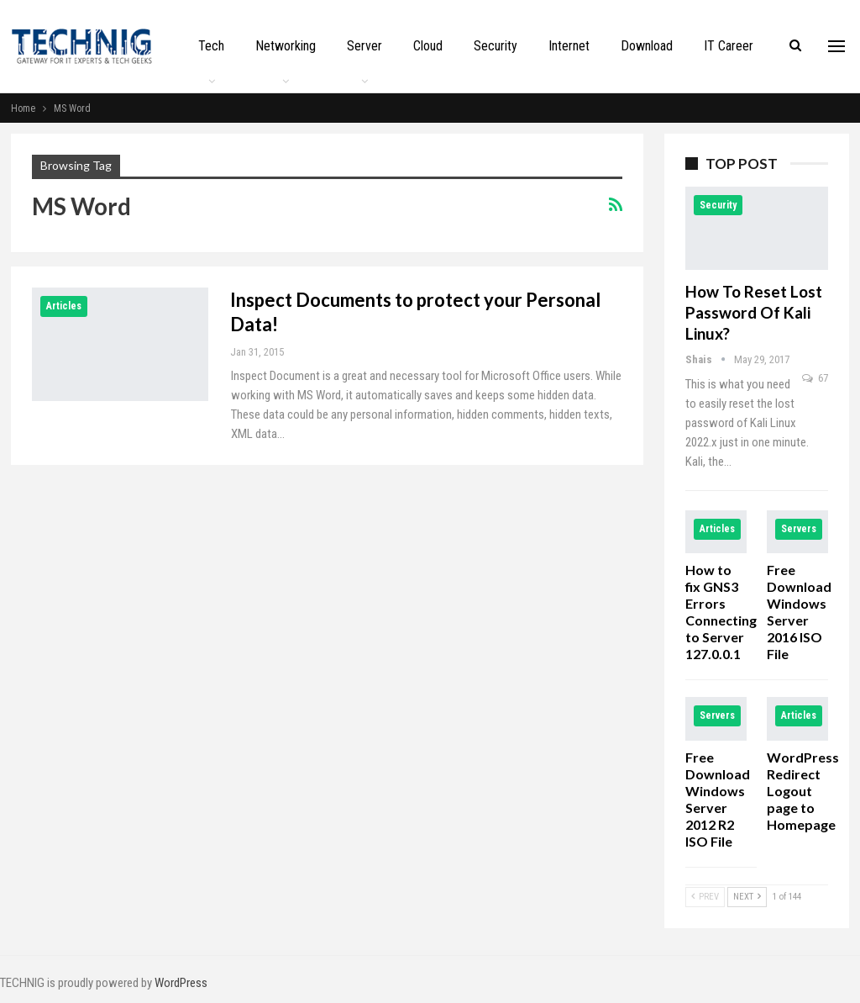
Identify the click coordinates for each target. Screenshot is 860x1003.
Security (495, 46)
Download (647, 46)
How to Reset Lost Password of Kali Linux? (753, 312)
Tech (211, 46)
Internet (569, 46)
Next (747, 896)
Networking (285, 46)
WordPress (181, 982)
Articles (63, 306)
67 (815, 378)
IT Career (728, 46)
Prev (705, 896)
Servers (798, 529)
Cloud (428, 46)
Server (364, 46)
